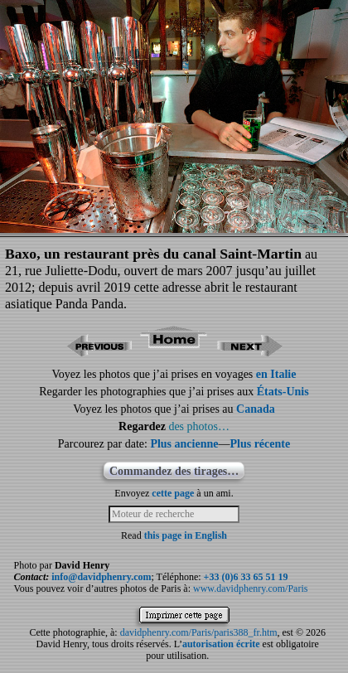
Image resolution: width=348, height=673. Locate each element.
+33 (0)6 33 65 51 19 (246, 577)
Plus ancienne (184, 444)
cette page (173, 493)
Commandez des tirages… (174, 471)
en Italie (276, 374)
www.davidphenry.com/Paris (250, 588)
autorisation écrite (221, 644)
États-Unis (283, 391)
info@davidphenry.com (101, 577)
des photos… (199, 426)
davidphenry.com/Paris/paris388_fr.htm (199, 632)
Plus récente (260, 444)
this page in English (185, 535)
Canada (255, 409)
